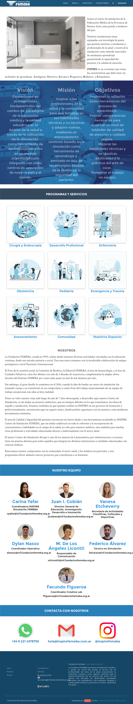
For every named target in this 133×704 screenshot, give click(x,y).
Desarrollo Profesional (66, 245)
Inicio (9, 668)
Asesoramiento (25, 337)
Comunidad (66, 337)
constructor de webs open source (112, 701)
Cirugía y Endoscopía (25, 245)
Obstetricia (25, 291)
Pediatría (67, 291)
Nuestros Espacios (107, 337)
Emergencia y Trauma (107, 291)
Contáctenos (43, 668)
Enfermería (107, 245)
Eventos (10, 672)
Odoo (87, 701)
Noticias (41, 672)
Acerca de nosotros (94, 664)
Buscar (10, 675)
